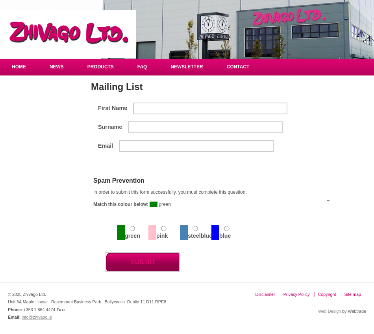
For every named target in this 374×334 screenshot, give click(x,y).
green (132, 236)
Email (105, 146)
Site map (352, 294)
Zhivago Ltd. (68, 34)
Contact (238, 67)
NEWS (57, 67)
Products (100, 67)
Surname (110, 127)
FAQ (142, 67)
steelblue (199, 236)
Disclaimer (265, 294)
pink (162, 236)
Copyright (327, 294)
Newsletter (186, 67)
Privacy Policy (296, 294)
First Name (112, 108)
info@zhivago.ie (37, 317)
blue (225, 236)
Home (19, 67)
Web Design (329, 311)
